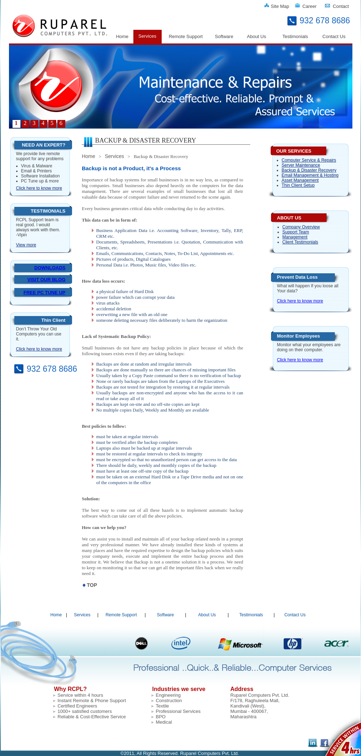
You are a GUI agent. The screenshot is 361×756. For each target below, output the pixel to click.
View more (26, 244)
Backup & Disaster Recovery (309, 170)
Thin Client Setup (298, 185)
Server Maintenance (301, 165)
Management (295, 237)
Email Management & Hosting (310, 175)
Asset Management (300, 180)
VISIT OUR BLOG (46, 279)
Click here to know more (39, 188)
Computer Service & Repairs (309, 160)
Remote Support (186, 36)
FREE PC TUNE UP (44, 292)
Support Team (295, 232)
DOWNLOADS (50, 267)
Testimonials (295, 36)
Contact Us (333, 36)
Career (309, 6)
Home (122, 36)
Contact (341, 6)
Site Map (280, 6)
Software (224, 36)
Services (147, 36)
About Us (256, 36)
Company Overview (301, 226)
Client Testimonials (300, 242)
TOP (92, 585)
